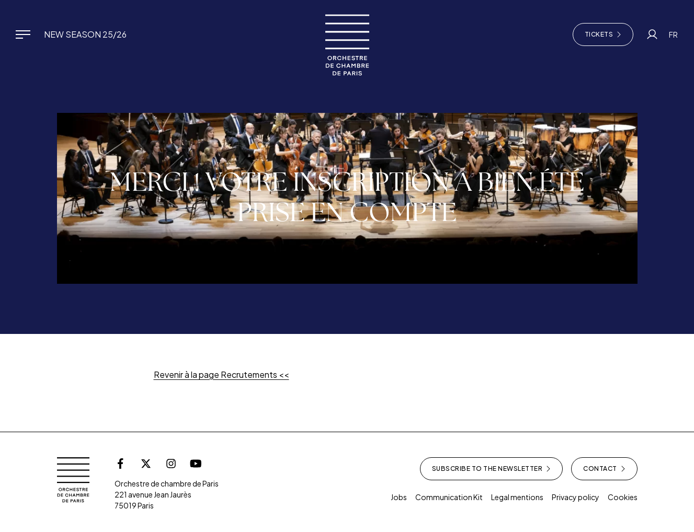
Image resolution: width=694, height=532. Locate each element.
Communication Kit (449, 497)
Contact (604, 469)
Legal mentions (517, 497)
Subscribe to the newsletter (491, 469)
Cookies (623, 497)
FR (673, 34)
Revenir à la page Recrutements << (221, 374)
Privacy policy (575, 497)
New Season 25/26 (85, 34)
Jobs (399, 497)
